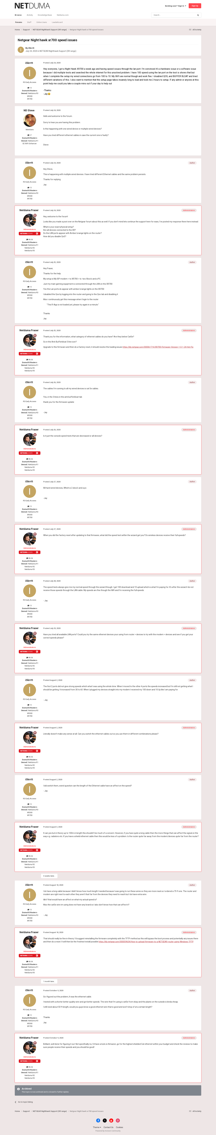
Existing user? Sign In (175, 6)
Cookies (119, 1127)
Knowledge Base (45, 15)
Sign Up (195, 6)
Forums (18, 22)
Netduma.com (63, 15)
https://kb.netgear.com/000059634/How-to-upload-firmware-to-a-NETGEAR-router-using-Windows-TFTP (146, 942)
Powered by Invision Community (108, 1131)
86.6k (29, 239)
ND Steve (29, 110)
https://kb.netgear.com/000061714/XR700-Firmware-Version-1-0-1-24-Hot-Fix (158, 347)
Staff (29, 22)
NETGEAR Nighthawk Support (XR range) (58, 51)
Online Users (41, 22)
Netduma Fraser (29, 210)
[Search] (166, 15)
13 (29, 88)
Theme (97, 1127)
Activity (30, 15)
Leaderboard (57, 22)
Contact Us (108, 1127)
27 (29, 135)
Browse (18, 16)
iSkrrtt (31, 48)
